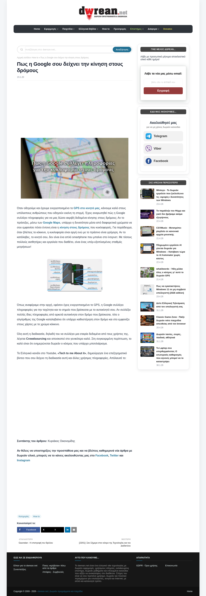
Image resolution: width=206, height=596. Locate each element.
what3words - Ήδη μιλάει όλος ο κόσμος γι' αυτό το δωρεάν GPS (170, 272)
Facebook (102, 455)
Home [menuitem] (37, 29)
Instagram (23, 460)
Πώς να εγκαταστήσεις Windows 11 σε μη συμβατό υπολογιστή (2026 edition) (171, 289)
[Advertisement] (74, 108)
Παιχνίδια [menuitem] (67, 29)
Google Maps (51, 222)
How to (35, 57)
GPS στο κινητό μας (87, 208)
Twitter (114, 455)
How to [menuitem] (106, 29)
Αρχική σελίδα (23, 57)
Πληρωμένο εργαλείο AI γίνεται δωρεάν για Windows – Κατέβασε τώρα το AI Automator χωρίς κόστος (170, 252)
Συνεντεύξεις (20, 569)
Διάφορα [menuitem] (152, 29)
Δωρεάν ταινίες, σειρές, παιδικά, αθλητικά (168, 336)
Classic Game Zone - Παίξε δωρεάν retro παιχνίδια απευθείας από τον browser (171, 320)
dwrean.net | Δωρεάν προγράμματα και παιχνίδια (60, 591)
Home (189, 591)
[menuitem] (137, 29)
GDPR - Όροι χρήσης (146, 565)
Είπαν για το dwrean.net (26, 565)
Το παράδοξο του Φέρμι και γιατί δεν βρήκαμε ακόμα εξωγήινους (170, 214)
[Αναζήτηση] (68, 49)
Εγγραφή (163, 90)
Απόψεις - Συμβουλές (53, 572)
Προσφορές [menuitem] (120, 29)
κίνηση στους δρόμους (74, 227)
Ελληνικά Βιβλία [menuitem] (87, 29)
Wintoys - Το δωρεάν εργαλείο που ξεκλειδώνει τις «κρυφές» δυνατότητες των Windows (170, 195)
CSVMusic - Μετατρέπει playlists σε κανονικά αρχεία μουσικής (168, 231)
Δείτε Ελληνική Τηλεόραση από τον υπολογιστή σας (170, 305)
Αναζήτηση (122, 49)
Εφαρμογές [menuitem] (50, 29)
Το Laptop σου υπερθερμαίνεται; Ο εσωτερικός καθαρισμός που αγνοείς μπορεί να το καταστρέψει (169, 355)
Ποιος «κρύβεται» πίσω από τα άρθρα (54, 566)
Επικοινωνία (171, 565)
